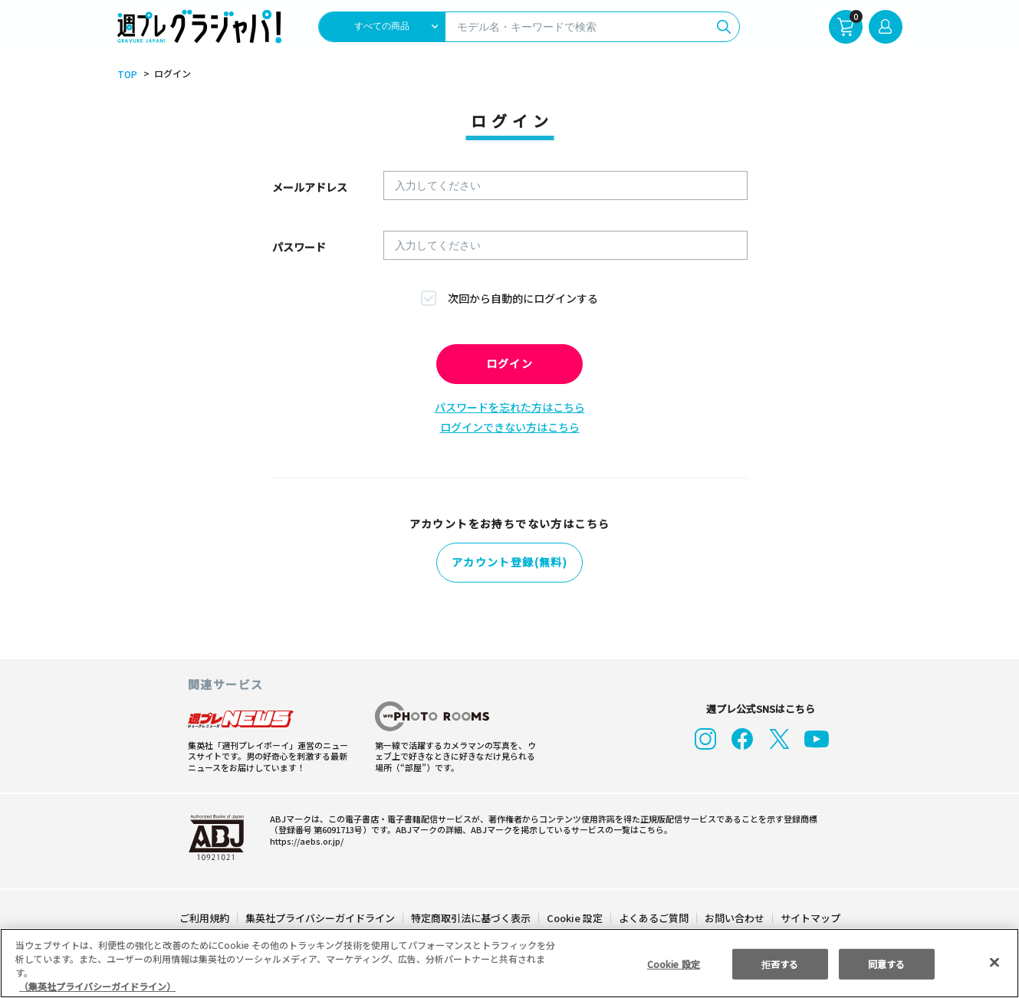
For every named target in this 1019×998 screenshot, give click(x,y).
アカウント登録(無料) (510, 562)
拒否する (779, 963)
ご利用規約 (205, 916)
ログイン (510, 364)
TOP (126, 74)
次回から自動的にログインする (523, 298)
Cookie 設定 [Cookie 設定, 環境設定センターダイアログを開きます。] (673, 963)
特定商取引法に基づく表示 (471, 916)
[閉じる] (994, 962)
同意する (886, 963)
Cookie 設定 (574, 916)
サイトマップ (809, 916)
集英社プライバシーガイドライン (321, 916)
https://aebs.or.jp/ (304, 839)
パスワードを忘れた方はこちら (510, 407)
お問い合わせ (733, 916)
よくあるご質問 (652, 916)
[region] (509, 963)
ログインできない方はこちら (510, 427)
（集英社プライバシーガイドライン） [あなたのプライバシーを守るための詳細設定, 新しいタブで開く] (97, 986)
